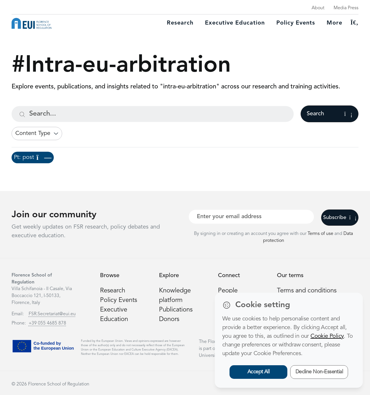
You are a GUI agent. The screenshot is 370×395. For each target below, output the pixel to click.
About (318, 8)
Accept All (258, 371)
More (334, 23)
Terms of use (321, 233)
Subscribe (339, 217)
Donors (169, 319)
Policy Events (295, 23)
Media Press (346, 8)
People (228, 291)
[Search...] (153, 114)
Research (180, 23)
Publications (176, 310)
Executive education (235, 23)
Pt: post (32, 157)
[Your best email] (251, 216)
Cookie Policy (327, 336)
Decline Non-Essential (319, 371)
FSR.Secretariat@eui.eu (52, 314)
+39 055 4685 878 (47, 323)
